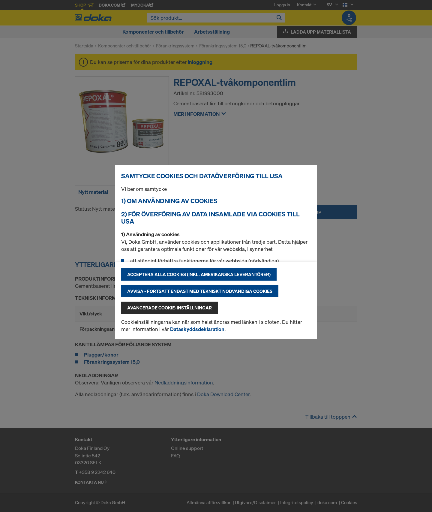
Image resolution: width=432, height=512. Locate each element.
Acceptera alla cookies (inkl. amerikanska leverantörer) (199, 274)
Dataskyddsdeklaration (197, 329)
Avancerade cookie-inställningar (169, 308)
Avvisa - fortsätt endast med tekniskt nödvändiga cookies (199, 291)
